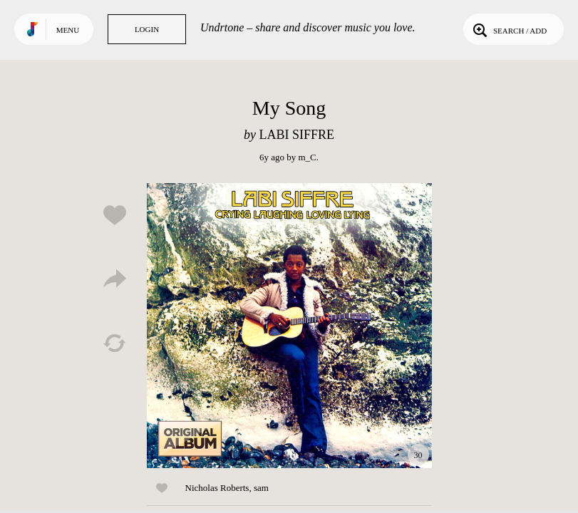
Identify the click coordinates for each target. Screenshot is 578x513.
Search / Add (508, 29)
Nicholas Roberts (217, 487)
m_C (307, 157)
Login (147, 29)
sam (261, 487)
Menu (67, 30)
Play (289, 325)
